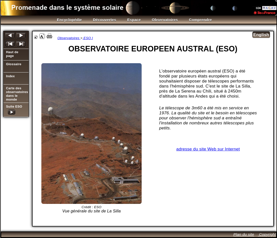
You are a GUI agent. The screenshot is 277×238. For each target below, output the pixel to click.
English (261, 34)
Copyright (267, 234)
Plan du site (243, 234)
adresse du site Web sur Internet (208, 149)
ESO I (87, 38)
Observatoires (68, 38)
